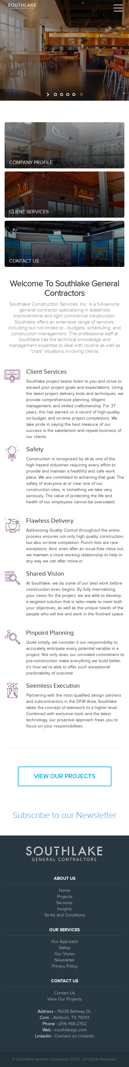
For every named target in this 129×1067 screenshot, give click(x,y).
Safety (65, 947)
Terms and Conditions (64, 915)
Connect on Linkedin (74, 1036)
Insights (64, 909)
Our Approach (64, 941)
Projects (64, 896)
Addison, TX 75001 (71, 1017)
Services (64, 902)
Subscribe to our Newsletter (65, 815)
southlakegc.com (70, 1030)
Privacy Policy (65, 966)
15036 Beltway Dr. (74, 1011)
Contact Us (64, 993)
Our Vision (64, 954)
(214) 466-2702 (72, 1023)
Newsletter (64, 960)
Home (64, 890)
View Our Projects (64, 776)
